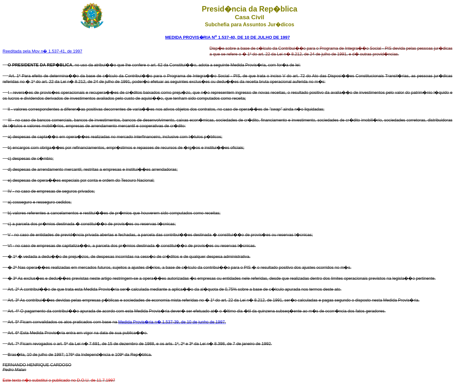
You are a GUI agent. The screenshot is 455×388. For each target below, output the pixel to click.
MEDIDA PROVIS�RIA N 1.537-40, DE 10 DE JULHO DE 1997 (227, 37)
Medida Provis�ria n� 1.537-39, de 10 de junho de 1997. (172, 321)
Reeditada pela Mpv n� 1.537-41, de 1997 (42, 51)
